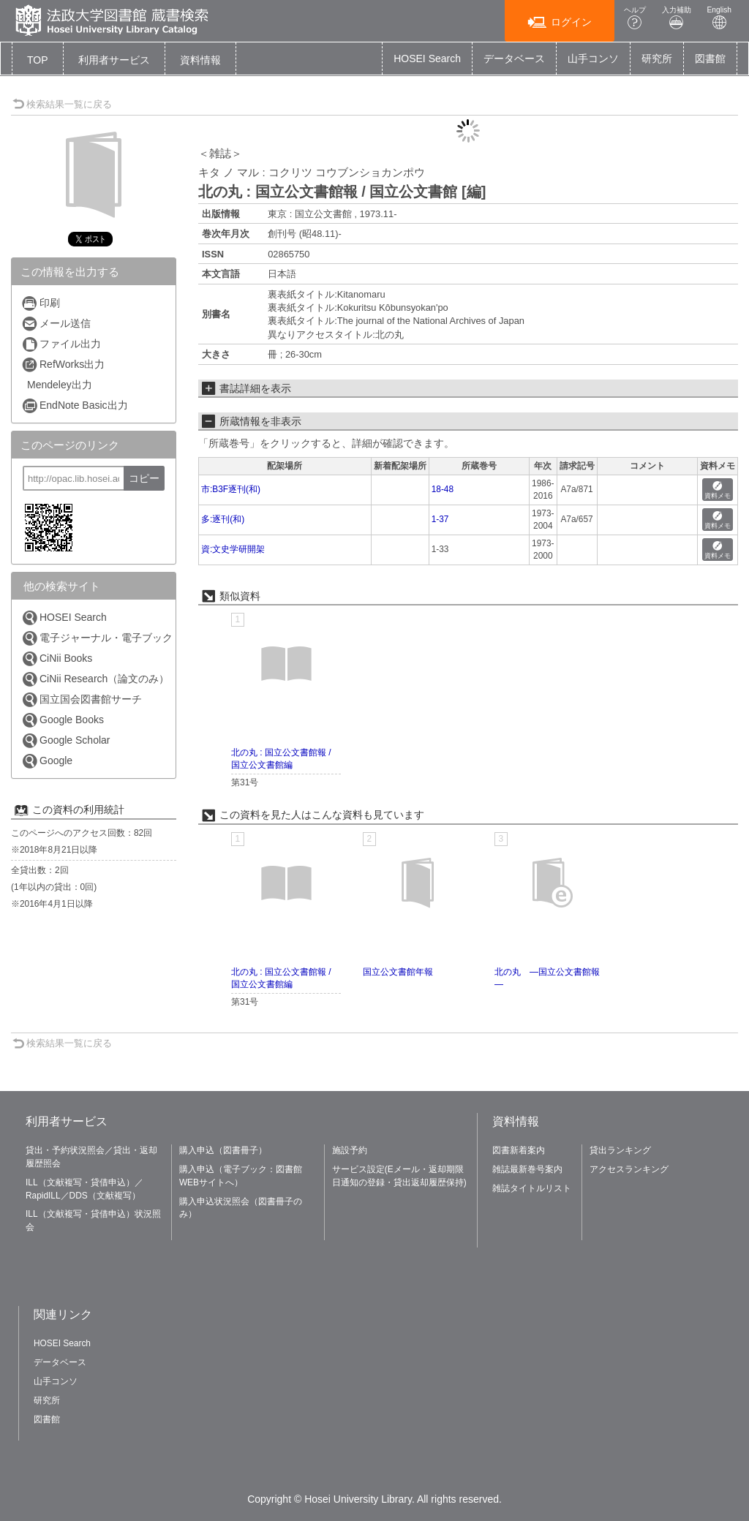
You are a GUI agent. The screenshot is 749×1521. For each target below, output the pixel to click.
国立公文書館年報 (398, 972)
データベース (514, 58)
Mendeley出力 (59, 384)
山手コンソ (593, 58)
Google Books (62, 720)
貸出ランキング (620, 1150)
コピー (144, 478)
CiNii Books (56, 658)
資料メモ (717, 490)
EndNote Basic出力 (74, 405)
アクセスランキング (629, 1169)
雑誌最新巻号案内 (527, 1169)
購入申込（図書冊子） (223, 1150)
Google (46, 761)
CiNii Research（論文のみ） (95, 679)
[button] (114, 60)
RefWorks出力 (63, 364)
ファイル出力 (61, 344)
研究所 (656, 58)
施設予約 (349, 1150)
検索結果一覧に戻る (62, 104)
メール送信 (56, 323)
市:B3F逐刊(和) (230, 489)
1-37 (440, 519)
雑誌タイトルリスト (531, 1188)
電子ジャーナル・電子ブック (97, 638)
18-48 (442, 489)
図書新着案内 (518, 1150)
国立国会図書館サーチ (81, 699)
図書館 (710, 58)
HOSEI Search (427, 58)
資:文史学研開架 (233, 549)
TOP (37, 60)
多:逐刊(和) (222, 519)
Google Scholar (65, 740)
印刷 (40, 303)
